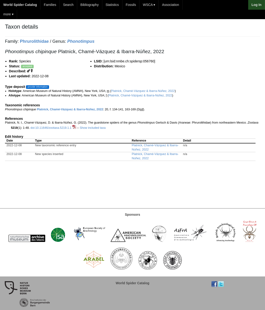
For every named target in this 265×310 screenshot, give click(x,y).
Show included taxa (93, 127)
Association (170, 5)
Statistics (112, 5)
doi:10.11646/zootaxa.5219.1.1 (51, 127)
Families (50, 5)
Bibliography (90, 5)
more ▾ (8, 14)
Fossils (131, 5)
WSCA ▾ (149, 5)
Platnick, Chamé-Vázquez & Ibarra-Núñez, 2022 (143, 91)
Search (68, 5)
